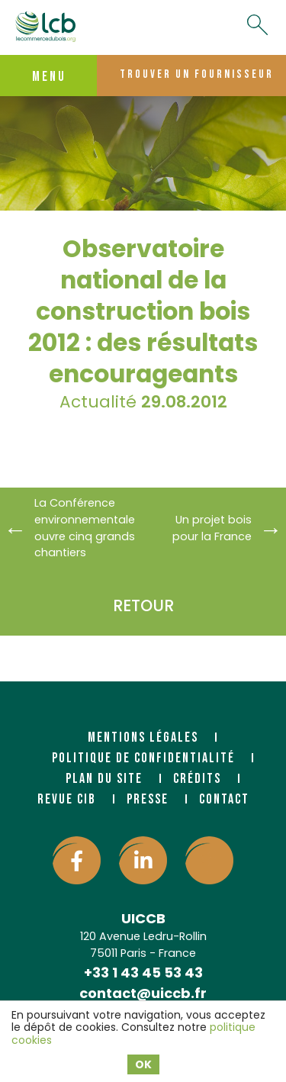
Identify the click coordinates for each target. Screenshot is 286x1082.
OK (143, 1064)
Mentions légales (143, 737)
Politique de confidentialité (143, 758)
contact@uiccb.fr (143, 993)
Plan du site (104, 779)
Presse (148, 799)
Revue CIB (66, 799)
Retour (143, 605)
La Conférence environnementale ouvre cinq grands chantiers (83, 527)
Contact (224, 799)
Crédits (197, 779)
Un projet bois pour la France (212, 528)
